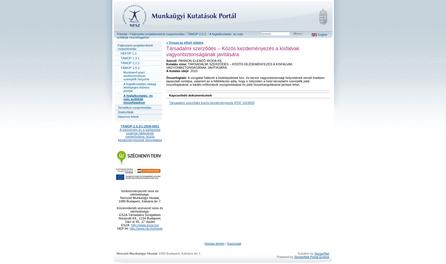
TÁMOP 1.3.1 (130, 58)
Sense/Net (321, 253)
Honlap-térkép (214, 243)
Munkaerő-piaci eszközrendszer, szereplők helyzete (136, 76)
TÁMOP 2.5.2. (197, 34)
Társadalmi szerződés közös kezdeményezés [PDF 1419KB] (212, 102)
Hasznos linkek (128, 116)
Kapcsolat (234, 243)
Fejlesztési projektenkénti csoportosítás (157, 34)
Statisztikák (126, 112)
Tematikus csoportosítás (134, 107)
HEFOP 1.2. (129, 53)
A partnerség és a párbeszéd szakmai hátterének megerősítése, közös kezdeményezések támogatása (140, 135)
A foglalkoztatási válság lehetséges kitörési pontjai (139, 87)
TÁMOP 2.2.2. (131, 63)
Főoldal (122, 34)
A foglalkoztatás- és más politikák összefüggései (138, 99)
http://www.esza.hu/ (145, 225)
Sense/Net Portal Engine (311, 257)
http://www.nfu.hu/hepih (146, 228)
